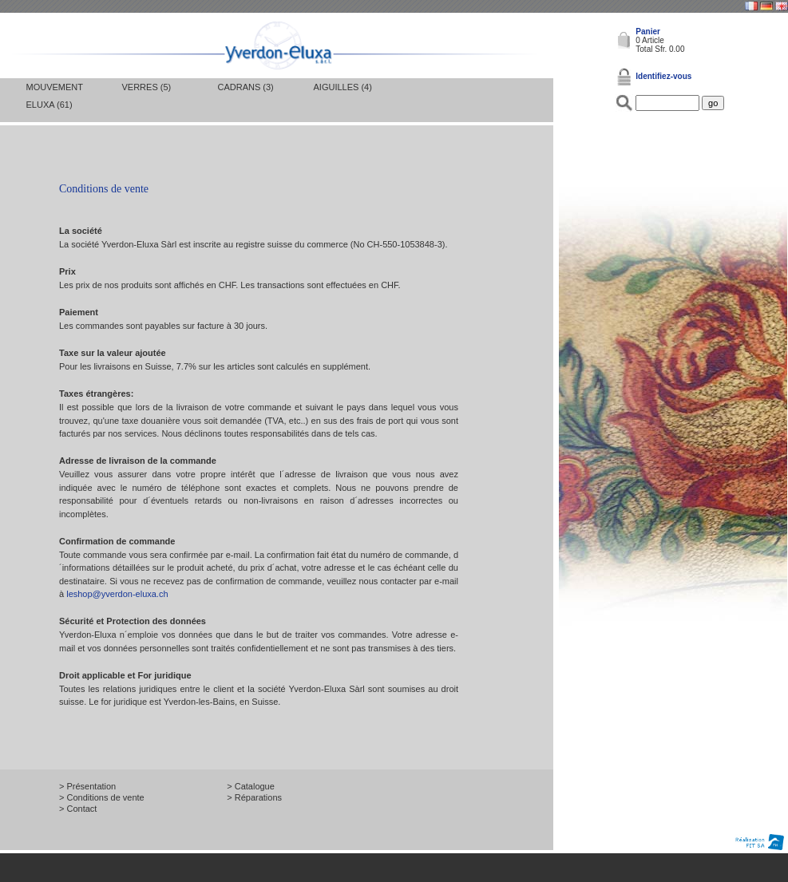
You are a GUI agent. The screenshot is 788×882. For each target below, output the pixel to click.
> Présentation (87, 786)
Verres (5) (147, 87)
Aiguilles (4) (343, 87)
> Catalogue (251, 786)
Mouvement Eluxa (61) (54, 95)
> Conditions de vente (102, 797)
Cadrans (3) (246, 87)
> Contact (78, 808)
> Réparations (254, 797)
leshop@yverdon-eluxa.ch (117, 594)
